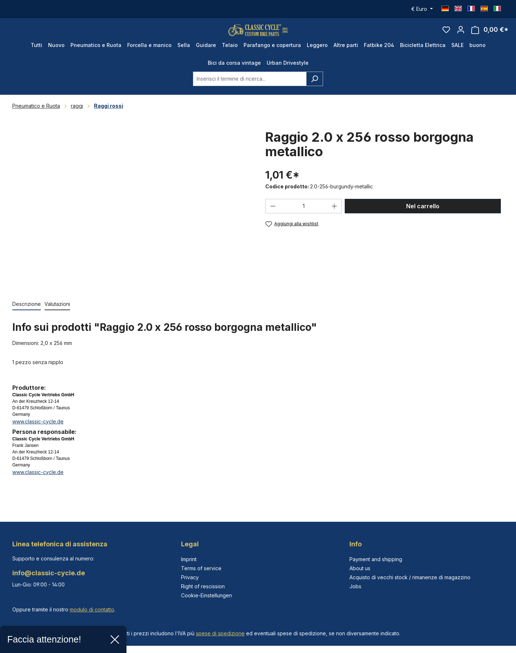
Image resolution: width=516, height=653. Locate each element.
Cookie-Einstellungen (206, 595)
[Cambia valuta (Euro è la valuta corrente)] (422, 9)
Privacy (190, 577)
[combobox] (249, 88)
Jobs (355, 586)
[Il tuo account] (460, 34)
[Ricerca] (314, 88)
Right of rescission (203, 586)
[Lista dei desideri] (446, 34)
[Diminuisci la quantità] (272, 216)
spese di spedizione (220, 633)
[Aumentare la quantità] (334, 216)
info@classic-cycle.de (48, 573)
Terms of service (201, 568)
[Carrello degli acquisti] (490, 35)
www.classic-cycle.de (38, 431)
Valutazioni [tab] (57, 314)
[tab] (26, 314)
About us (359, 568)
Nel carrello (422, 215)
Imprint (189, 559)
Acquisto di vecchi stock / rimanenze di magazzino (409, 577)
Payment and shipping (375, 559)
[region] (131, 217)
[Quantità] (303, 216)
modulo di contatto (92, 609)
